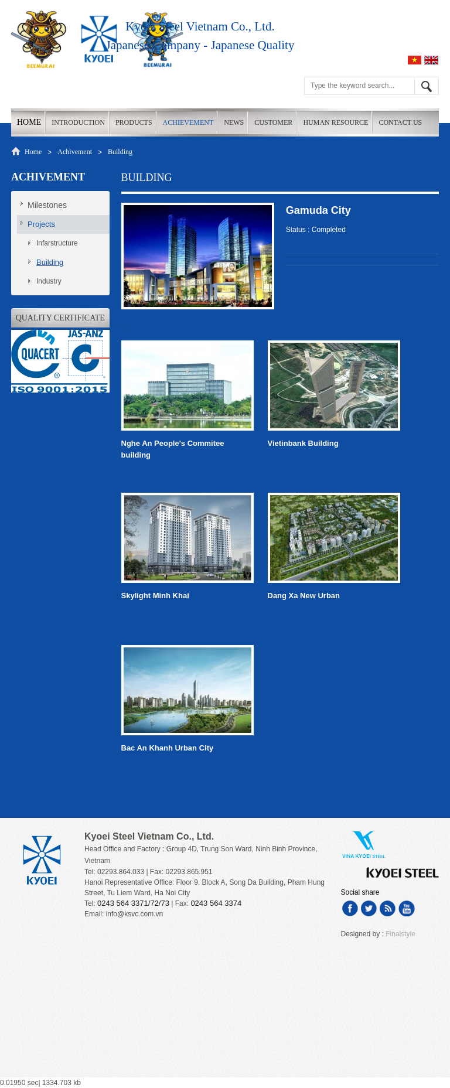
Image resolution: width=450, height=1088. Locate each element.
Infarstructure (57, 243)
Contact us (400, 122)
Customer (273, 122)
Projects (41, 224)
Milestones (47, 205)
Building (120, 152)
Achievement (188, 122)
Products (133, 122)
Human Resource (335, 122)
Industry (49, 281)
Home (29, 122)
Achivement (74, 152)
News (234, 122)
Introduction (78, 122)
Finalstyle (400, 934)
